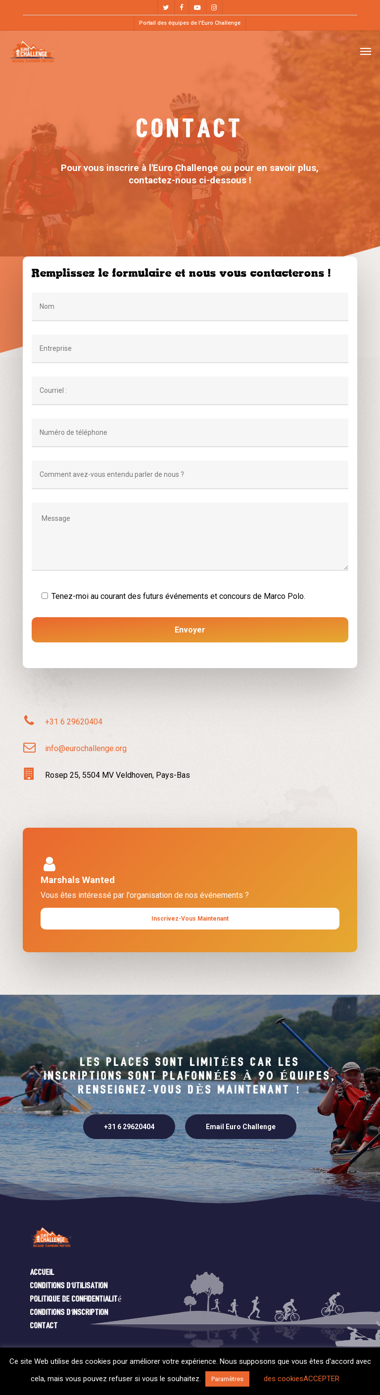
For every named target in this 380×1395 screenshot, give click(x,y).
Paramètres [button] (227, 1379)
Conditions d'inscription (69, 1313)
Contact (44, 1326)
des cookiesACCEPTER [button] (301, 1378)
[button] (365, 51)
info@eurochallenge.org (86, 748)
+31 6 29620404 (73, 721)
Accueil (42, 1272)
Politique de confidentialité (76, 1299)
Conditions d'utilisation (69, 1286)
